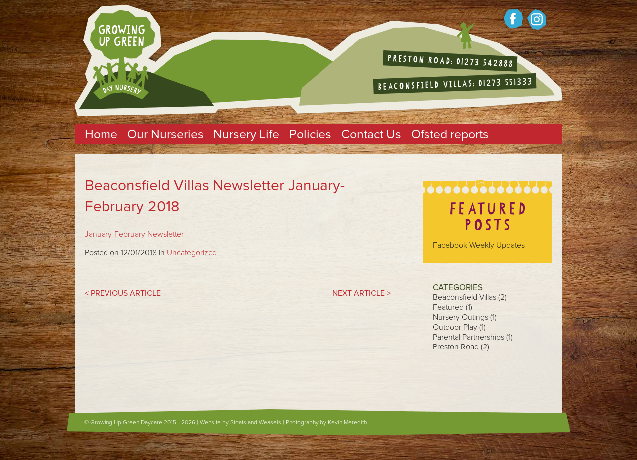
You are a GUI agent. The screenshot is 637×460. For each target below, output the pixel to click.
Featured (448, 307)
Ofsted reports (450, 134)
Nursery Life (246, 134)
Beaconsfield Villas (464, 297)
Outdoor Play (455, 327)
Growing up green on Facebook (513, 18)
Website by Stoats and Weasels (240, 422)
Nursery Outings (460, 317)
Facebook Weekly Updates (479, 245)
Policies (310, 134)
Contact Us (371, 134)
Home (101, 134)
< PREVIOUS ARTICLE (123, 293)
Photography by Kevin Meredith (326, 422)
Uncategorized (192, 253)
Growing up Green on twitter (536, 19)
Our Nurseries (165, 134)
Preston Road (456, 347)
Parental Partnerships (468, 337)
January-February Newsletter (134, 234)
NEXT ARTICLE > (361, 293)
